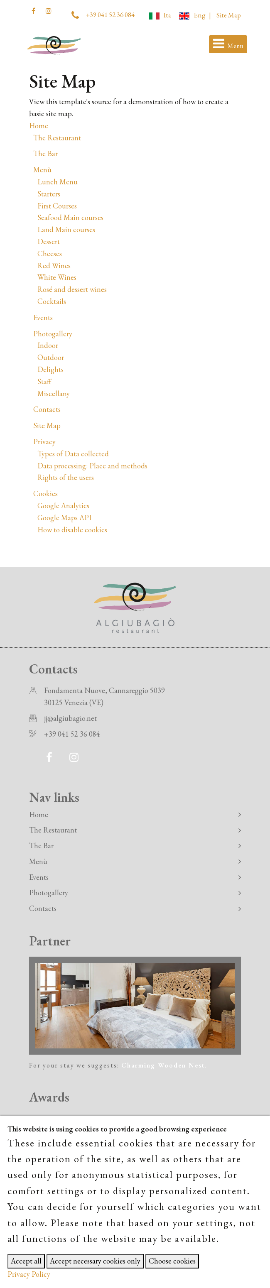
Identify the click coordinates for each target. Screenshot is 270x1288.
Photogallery (52, 333)
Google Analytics (63, 505)
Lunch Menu (57, 181)
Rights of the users (65, 477)
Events (43, 317)
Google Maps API (64, 517)
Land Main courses (66, 229)
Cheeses (49, 253)
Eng (192, 15)
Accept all (26, 1261)
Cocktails (51, 301)
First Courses (57, 206)
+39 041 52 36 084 (110, 14)
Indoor (47, 345)
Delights (50, 369)
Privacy (44, 441)
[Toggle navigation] (228, 44)
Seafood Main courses (70, 217)
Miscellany (53, 393)
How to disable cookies (72, 529)
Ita (160, 15)
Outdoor (50, 357)
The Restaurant (57, 137)
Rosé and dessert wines (72, 289)
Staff (44, 381)
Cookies (45, 493)
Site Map (228, 15)
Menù (42, 169)
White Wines (56, 277)
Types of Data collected (73, 453)
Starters (48, 193)
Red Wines (54, 265)
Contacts (47, 409)
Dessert (48, 241)
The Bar (45, 153)
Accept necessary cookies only (95, 1261)
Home (38, 125)
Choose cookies (172, 1261)
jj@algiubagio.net (70, 718)
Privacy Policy (28, 1274)
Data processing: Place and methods (92, 465)
